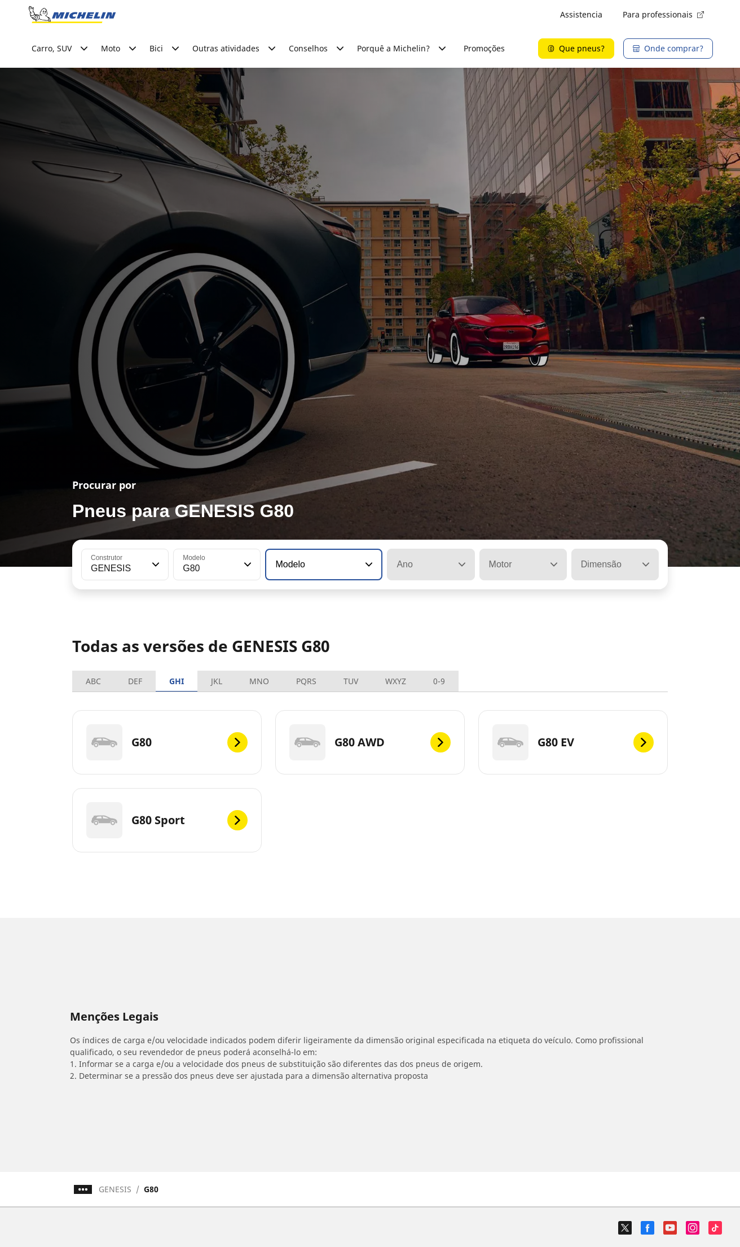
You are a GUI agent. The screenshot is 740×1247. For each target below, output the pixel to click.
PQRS (306, 681)
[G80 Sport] (167, 820)
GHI (176, 681)
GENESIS (115, 1189)
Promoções (484, 48)
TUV (350, 681)
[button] (154, 564)
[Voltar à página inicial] (72, 15)
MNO (259, 681)
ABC (93, 681)
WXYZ (395, 681)
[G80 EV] (573, 742)
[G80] (167, 742)
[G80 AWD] (370, 742)
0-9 (439, 681)
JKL (216, 681)
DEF (135, 681)
